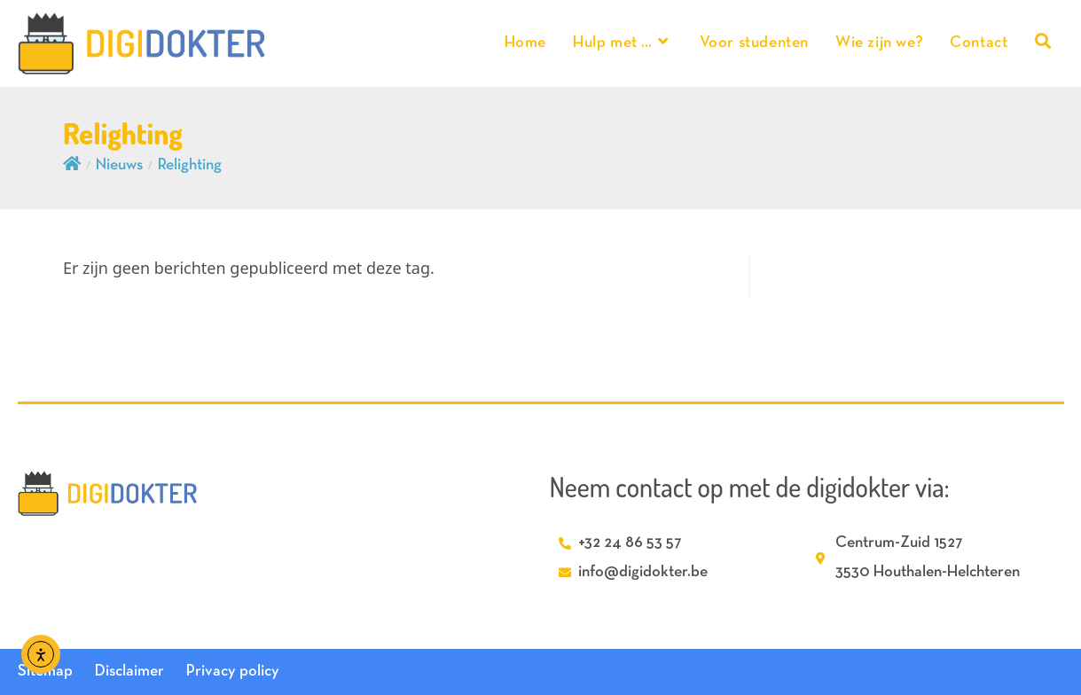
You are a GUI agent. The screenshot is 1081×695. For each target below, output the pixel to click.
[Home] (72, 165)
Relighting (190, 165)
